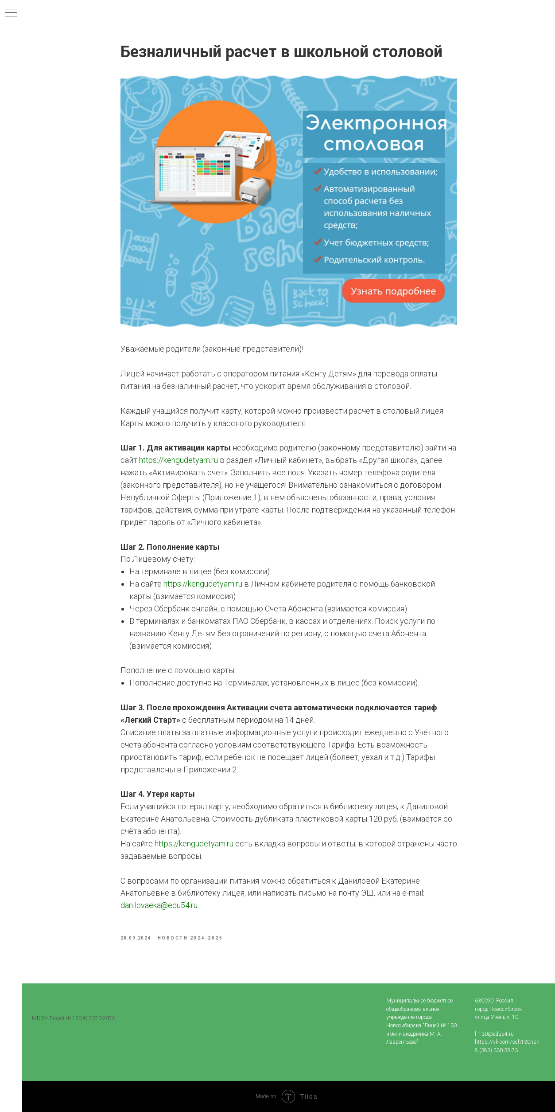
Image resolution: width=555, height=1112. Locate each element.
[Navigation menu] (11, 13)
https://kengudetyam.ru (178, 460)
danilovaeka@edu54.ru (159, 905)
